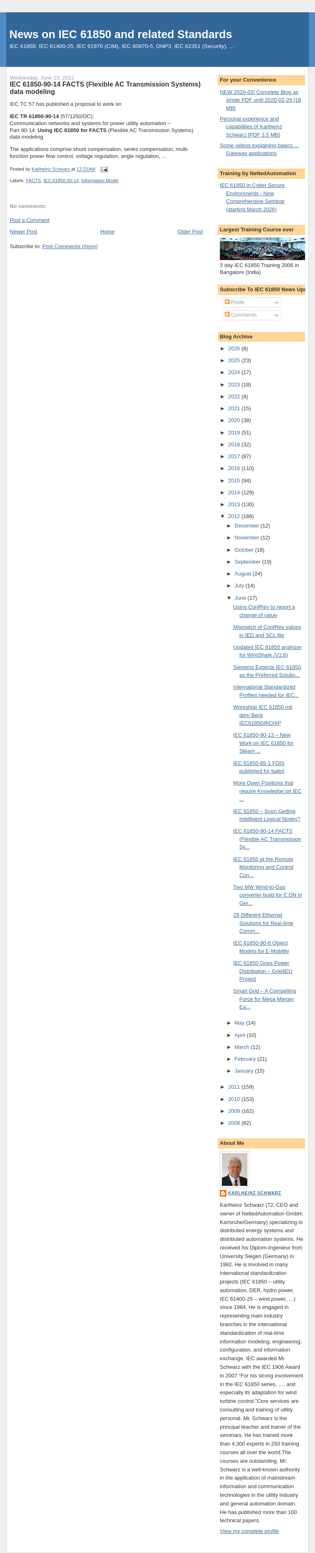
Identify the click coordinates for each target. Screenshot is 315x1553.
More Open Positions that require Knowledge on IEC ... (267, 791)
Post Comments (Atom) (70, 246)
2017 (235, 456)
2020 (235, 420)
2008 (235, 1123)
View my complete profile (249, 1531)
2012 (235, 516)
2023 (235, 384)
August (244, 574)
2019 (235, 432)
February (246, 1059)
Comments (241, 315)
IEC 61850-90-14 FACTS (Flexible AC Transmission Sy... (267, 839)
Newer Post (23, 231)
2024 (235, 372)
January (245, 1071)
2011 (235, 1087)
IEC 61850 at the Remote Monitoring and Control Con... (263, 867)
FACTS (33, 180)
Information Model (99, 180)
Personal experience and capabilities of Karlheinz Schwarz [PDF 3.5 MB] (251, 127)
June (241, 598)
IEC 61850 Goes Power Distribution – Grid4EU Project (262, 971)
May (240, 1023)
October (245, 550)
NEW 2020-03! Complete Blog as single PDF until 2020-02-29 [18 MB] (260, 100)
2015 (235, 480)
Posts (234, 302)
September (248, 562)
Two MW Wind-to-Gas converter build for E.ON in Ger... (267, 895)
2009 (235, 1111)
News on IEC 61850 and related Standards (120, 34)
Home (107, 231)
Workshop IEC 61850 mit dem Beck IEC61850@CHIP (262, 715)
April (241, 1035)
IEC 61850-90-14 (61, 180)
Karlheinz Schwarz (254, 1193)
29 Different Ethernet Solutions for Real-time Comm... (263, 923)
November (248, 537)
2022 (235, 396)
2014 (235, 492)
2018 (235, 444)
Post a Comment (30, 220)
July (240, 585)
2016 (235, 468)
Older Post (190, 231)
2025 (235, 360)
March (243, 1047)
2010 (235, 1099)
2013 (235, 504)
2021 (235, 408)
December (248, 526)
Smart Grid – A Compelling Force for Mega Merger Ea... (264, 999)
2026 (235, 348)
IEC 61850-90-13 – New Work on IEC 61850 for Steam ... (263, 743)
